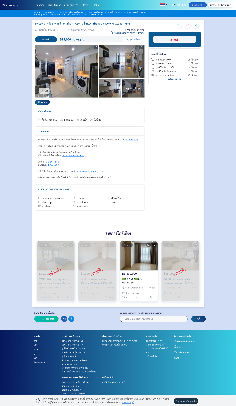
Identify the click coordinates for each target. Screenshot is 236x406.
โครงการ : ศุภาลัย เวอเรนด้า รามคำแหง (127, 32)
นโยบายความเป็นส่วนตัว (184, 341)
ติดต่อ (96, 4)
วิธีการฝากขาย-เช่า (182, 352)
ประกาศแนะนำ (54, 4)
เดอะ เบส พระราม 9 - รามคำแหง (75, 382)
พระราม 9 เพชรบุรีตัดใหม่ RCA (76, 377)
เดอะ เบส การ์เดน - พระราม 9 (74, 393)
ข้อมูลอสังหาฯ (44, 111)
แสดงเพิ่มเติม (175, 79)
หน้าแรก (40, 4)
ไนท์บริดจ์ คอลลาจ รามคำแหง (74, 360)
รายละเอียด (43, 131)
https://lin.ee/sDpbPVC (73, 155)
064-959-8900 (52, 164)
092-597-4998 (131, 139)
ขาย (35, 340)
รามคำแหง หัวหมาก (71, 336)
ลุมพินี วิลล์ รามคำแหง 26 (72, 340)
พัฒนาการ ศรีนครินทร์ (112, 336)
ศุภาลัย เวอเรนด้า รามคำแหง (136, 12)
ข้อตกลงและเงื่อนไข (182, 336)
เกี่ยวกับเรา (178, 347)
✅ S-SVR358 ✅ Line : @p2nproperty (132, 280)
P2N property (10, 5)
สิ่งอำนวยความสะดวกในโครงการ (53, 189)
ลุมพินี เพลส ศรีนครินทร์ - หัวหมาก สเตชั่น (120, 340)
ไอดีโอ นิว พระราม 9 (70, 385)
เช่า (35, 344)
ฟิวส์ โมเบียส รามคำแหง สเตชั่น (75, 367)
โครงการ (86, 4)
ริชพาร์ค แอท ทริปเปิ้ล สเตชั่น (114, 344)
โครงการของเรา (41, 362)
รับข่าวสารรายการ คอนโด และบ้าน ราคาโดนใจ (142, 312)
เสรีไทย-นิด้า (108, 377)
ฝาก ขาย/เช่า (197, 4)
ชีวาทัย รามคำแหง (69, 364)
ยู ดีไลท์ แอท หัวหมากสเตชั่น (74, 348)
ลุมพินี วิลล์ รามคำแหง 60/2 (114, 382)
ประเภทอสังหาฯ (72, 4)
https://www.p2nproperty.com (88, 171)
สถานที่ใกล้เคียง (158, 54)
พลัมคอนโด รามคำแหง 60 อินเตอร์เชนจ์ (79, 371)
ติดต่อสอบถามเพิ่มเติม (44, 312)
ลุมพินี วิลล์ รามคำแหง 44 (72, 344)
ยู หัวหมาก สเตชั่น (69, 356)
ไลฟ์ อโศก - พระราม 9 (71, 389)
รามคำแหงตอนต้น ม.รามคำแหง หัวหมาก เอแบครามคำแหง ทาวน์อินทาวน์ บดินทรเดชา (91, 12)
